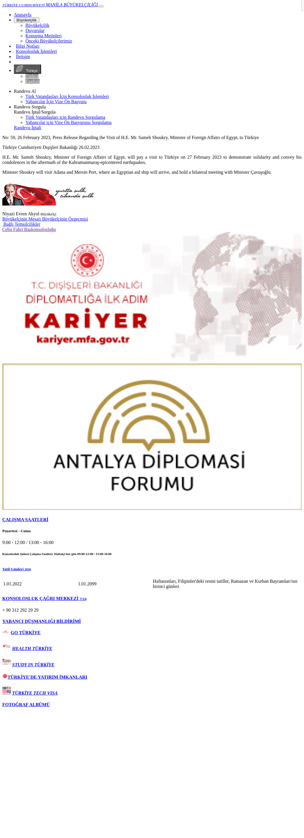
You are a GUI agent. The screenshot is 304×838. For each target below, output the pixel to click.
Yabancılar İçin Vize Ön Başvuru (55, 101)
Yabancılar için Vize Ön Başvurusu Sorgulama (68, 122)
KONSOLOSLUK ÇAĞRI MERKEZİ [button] (44, 598)
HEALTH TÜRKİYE (32, 648)
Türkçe (27, 69)
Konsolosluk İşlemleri (36, 51)
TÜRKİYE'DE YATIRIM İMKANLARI (44, 677)
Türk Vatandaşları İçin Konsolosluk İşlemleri (67, 96)
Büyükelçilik (26, 20)
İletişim (23, 56)
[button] (152, 569)
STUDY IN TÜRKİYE (33, 664)
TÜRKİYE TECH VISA (35, 693)
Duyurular (35, 30)
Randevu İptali (27, 127)
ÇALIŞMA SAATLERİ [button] (25, 519)
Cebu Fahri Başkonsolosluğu (29, 229)
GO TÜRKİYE (25, 632)
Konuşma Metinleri (43, 35)
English (32, 81)
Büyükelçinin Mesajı (22, 219)
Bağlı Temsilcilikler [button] (21, 224)
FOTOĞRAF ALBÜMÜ (26, 704)
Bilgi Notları (27, 46)
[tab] (152, 519)
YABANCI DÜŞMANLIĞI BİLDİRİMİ (41, 621)
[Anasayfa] (22, 14)
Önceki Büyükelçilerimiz (48, 40)
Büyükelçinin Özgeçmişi (65, 219)
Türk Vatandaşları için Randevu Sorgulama (65, 117)
